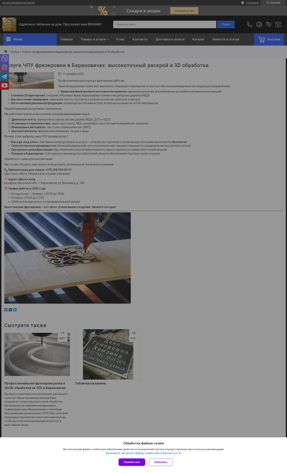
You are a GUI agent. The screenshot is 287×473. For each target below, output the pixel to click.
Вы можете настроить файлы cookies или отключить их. (142, 453)
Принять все (132, 462)
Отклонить (160, 462)
